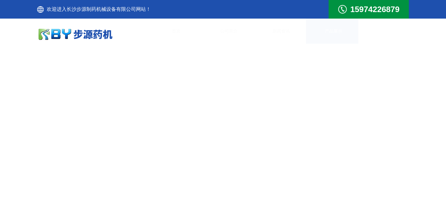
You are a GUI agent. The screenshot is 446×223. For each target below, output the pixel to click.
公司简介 (214, 34)
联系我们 (387, 34)
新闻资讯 (257, 34)
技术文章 (344, 34)
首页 (170, 34)
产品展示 (300, 34)
